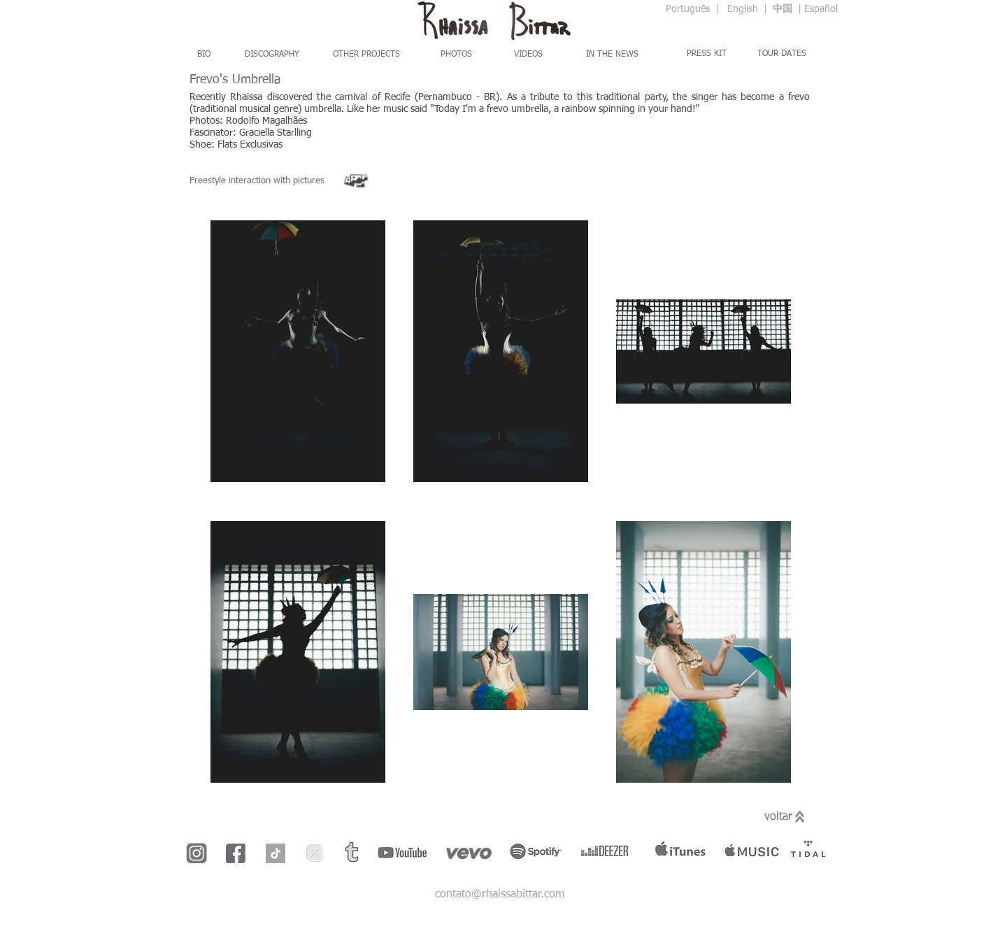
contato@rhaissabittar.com (499, 894)
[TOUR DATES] (781, 54)
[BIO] (203, 54)
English (742, 9)
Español (821, 9)
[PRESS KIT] (707, 54)
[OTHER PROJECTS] (366, 54)
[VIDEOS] (528, 54)
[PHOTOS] (456, 54)
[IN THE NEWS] (612, 54)
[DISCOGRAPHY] (271, 54)
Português (689, 9)
